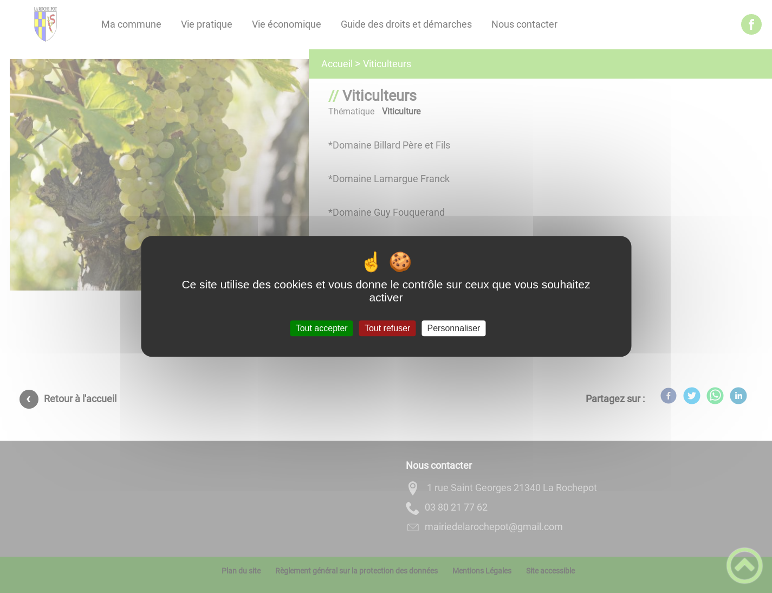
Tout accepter (322, 328)
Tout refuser (387, 328)
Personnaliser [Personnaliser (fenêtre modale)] (454, 328)
